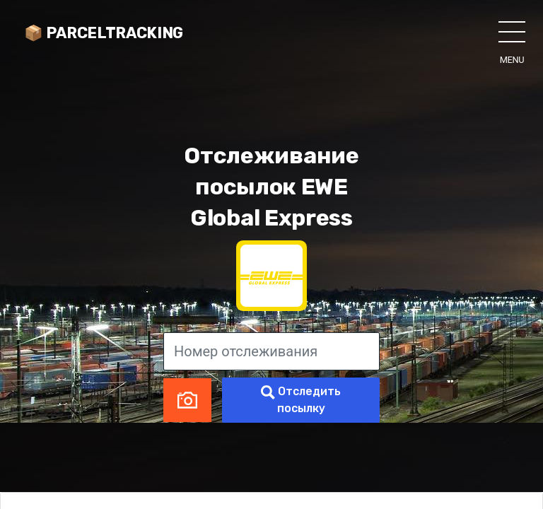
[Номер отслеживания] (271, 351)
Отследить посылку (301, 400)
